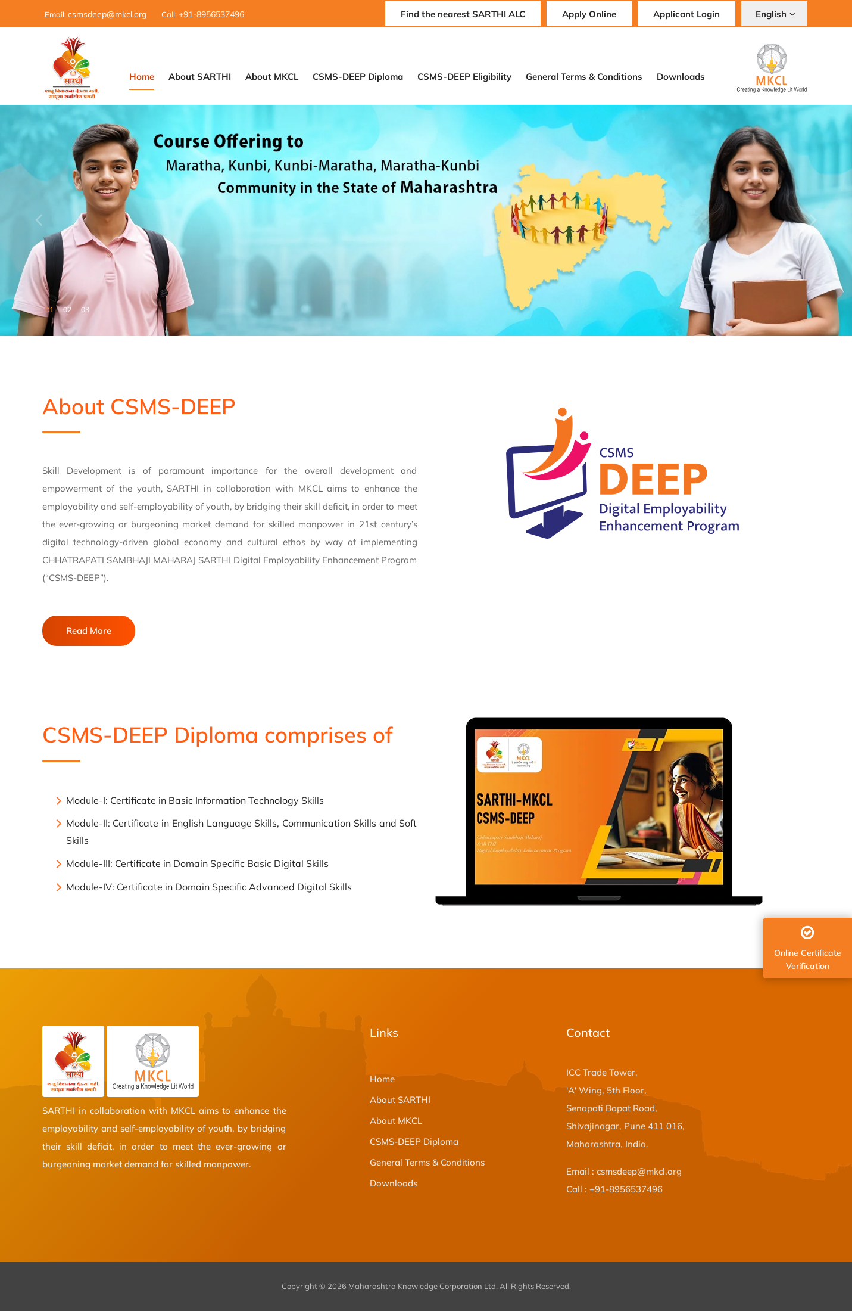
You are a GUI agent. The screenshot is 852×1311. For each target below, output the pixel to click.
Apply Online (589, 14)
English (775, 14)
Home (141, 76)
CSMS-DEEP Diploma (358, 76)
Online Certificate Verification (809, 948)
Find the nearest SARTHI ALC (463, 14)
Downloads (681, 76)
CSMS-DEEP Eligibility (464, 76)
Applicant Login (686, 14)
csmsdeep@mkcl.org (107, 14)
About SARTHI (199, 76)
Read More (88, 630)
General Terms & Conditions (584, 76)
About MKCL (271, 76)
